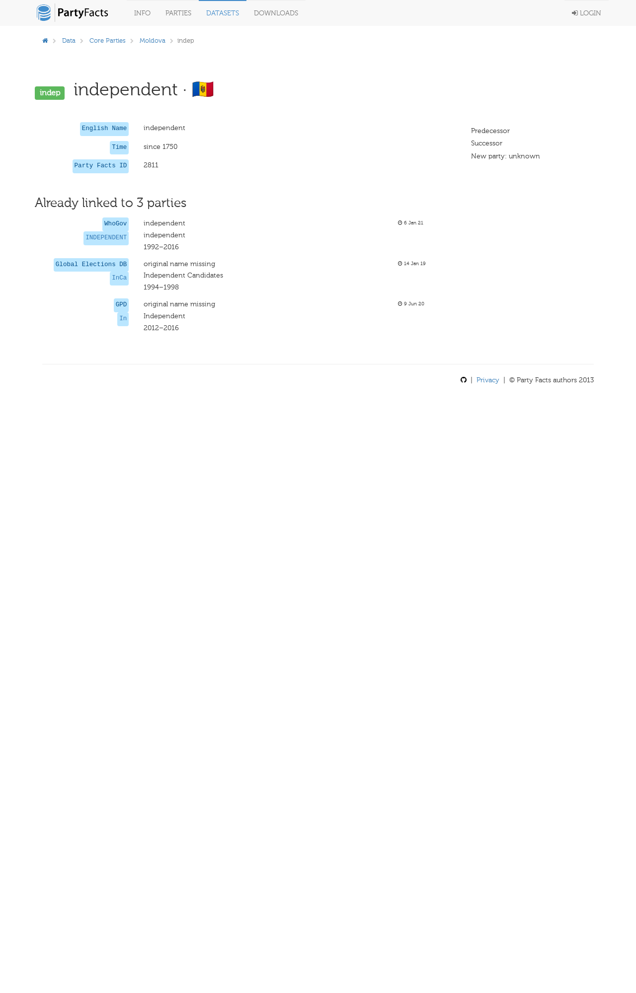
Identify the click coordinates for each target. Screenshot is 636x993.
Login (586, 13)
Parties (178, 13)
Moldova (152, 40)
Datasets (222, 13)
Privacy (488, 380)
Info (142, 13)
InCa (119, 278)
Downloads (276, 13)
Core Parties (107, 40)
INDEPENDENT (106, 237)
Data (69, 40)
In (123, 318)
